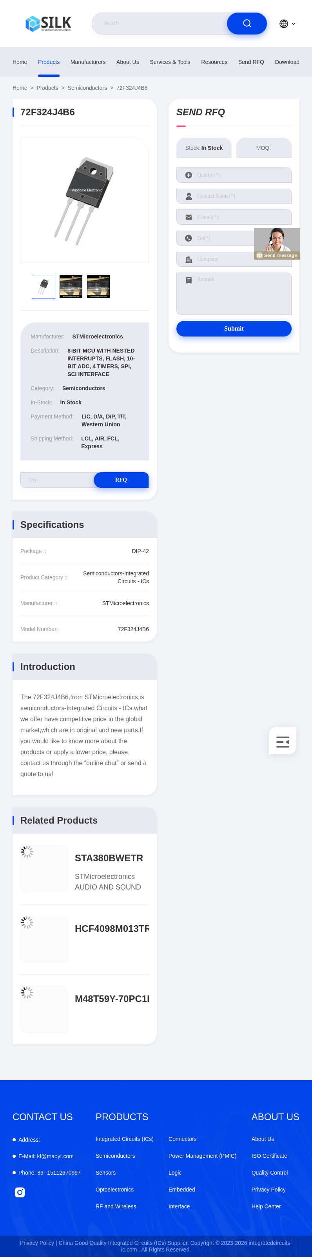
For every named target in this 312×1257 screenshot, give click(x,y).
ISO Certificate (269, 1156)
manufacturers (88, 62)
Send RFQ (251, 62)
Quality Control (270, 1173)
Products (49, 62)
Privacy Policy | (38, 1243)
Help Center (266, 1206)
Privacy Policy (269, 1189)
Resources (214, 62)
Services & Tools (170, 62)
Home (20, 62)
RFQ (121, 480)
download (287, 62)
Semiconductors (87, 88)
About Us (127, 62)
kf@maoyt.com (46, 1156)
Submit (234, 328)
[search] (247, 24)
